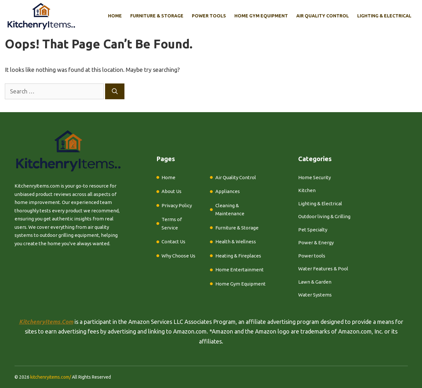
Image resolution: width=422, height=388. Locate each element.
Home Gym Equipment (261, 15)
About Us (172, 191)
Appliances (227, 191)
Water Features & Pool (323, 268)
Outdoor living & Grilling (324, 216)
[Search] (114, 91)
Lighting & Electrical (384, 15)
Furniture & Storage (156, 15)
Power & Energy (316, 242)
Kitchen (307, 190)
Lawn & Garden (314, 282)
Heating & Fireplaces (238, 255)
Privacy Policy (177, 205)
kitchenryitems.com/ (50, 377)
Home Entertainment (239, 269)
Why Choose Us (178, 255)
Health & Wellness (235, 241)
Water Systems (315, 294)
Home (115, 15)
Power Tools (209, 15)
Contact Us (173, 241)
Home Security (314, 177)
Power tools (311, 255)
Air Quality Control (322, 15)
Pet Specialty (312, 229)
